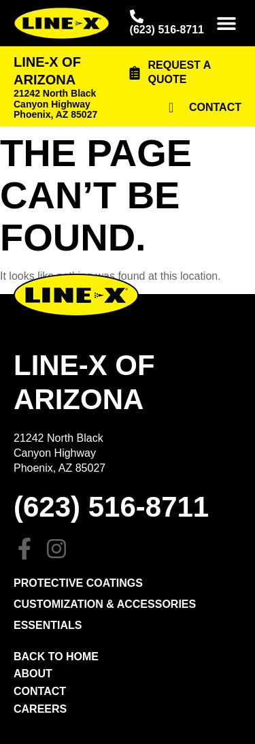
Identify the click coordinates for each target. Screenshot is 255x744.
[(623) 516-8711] (136, 16)
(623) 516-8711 (167, 29)
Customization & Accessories (105, 604)
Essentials (48, 625)
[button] (226, 23)
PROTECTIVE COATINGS (78, 583)
